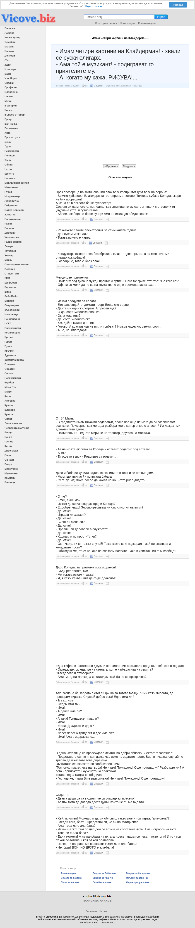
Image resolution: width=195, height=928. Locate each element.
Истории (10, 269)
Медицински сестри (17, 182)
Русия (8, 191)
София (9, 373)
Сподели (96, 85)
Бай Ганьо (11, 123)
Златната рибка (14, 359)
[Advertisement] (120, 126)
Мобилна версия (97, 901)
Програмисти (13, 328)
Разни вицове (68, 873)
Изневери (10, 69)
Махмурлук (11, 468)
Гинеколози (12, 151)
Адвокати (10, 355)
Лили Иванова (13, 423)
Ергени (9, 337)
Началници (11, 314)
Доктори (10, 55)
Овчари (9, 459)
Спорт (8, 418)
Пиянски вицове (70, 882)
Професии (11, 87)
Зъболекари (12, 310)
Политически (13, 219)
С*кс (7, 60)
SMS (7, 278)
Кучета (9, 414)
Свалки (9, 82)
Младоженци (12, 196)
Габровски (11, 205)
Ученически (12, 237)
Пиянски (10, 28)
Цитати (103, 911)
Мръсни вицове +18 (137, 878)
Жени (8, 64)
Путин (8, 346)
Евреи (8, 110)
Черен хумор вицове (137, 882)
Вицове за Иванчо (103, 878)
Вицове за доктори (71, 878)
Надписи (10, 178)
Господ (9, 441)
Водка (8, 464)
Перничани (11, 128)
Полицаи (10, 155)
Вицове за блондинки (138, 873)
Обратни (10, 369)
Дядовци (10, 232)
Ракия (8, 223)
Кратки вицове (147, 23)
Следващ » (129, 166)
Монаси (9, 300)
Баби (8, 73)
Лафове (9, 33)
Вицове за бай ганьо (104, 873)
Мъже (8, 101)
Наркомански (13, 378)
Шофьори (11, 282)
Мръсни (9, 46)
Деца (8, 142)
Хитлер (9, 255)
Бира (8, 291)
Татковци (10, 250)
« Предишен (111, 166)
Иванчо (9, 51)
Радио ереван (13, 241)
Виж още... (11, 482)
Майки (8, 260)
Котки (8, 396)
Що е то (9, 173)
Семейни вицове (102, 882)
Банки (8, 437)
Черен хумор (12, 37)
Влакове (10, 409)
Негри (8, 169)
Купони (9, 405)
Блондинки (11, 92)
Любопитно (12, 201)
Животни (10, 214)
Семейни (10, 42)
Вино (8, 455)
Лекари (9, 246)
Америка (10, 400)
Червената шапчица (17, 428)
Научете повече (94, 6)
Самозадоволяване (17, 264)
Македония (11, 187)
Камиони (10, 477)
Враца (8, 119)
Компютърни (13, 332)
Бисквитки (91, 911)
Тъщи (8, 160)
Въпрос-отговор (15, 114)
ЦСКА (8, 323)
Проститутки (12, 137)
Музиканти (11, 473)
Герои (8, 341)
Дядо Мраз (11, 450)
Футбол (9, 382)
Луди (8, 146)
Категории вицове (106, 23)
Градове (10, 364)
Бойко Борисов (14, 210)
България (11, 105)
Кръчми (9, 350)
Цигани (9, 96)
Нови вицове (128, 23)
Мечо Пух (10, 387)
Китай (8, 446)
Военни (9, 228)
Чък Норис (11, 78)
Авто (8, 132)
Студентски (12, 273)
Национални (12, 319)
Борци (8, 432)
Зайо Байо (11, 296)
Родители (11, 287)
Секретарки (12, 305)
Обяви (8, 164)
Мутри (8, 391)
